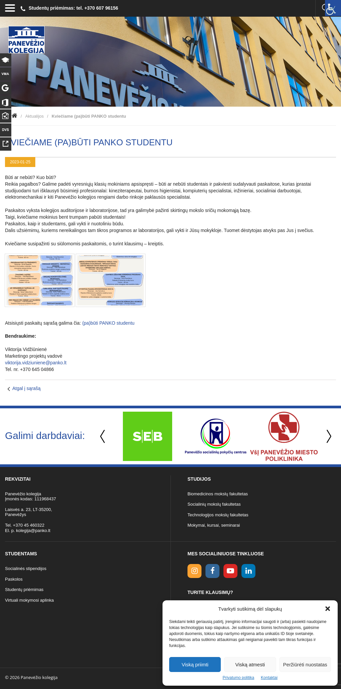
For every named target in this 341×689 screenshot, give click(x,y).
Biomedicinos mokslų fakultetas (217, 493)
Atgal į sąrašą (26, 388)
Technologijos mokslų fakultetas (217, 514)
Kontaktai (269, 677)
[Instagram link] (194, 571)
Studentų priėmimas (24, 589)
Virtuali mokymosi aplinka (29, 600)
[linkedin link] (248, 571)
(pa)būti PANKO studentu (108, 323)
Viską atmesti (250, 664)
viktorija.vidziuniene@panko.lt (36, 362)
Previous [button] (103, 436)
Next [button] (327, 436)
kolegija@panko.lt (33, 530)
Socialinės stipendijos (25, 568)
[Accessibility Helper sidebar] (333, 8)
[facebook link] (212, 571)
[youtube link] (230, 571)
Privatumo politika (238, 677)
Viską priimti (194, 664)
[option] (147, 436)
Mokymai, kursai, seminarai (213, 525)
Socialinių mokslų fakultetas (214, 504)
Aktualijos (34, 116)
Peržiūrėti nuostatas (305, 664)
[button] (327, 608)
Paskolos (14, 579)
